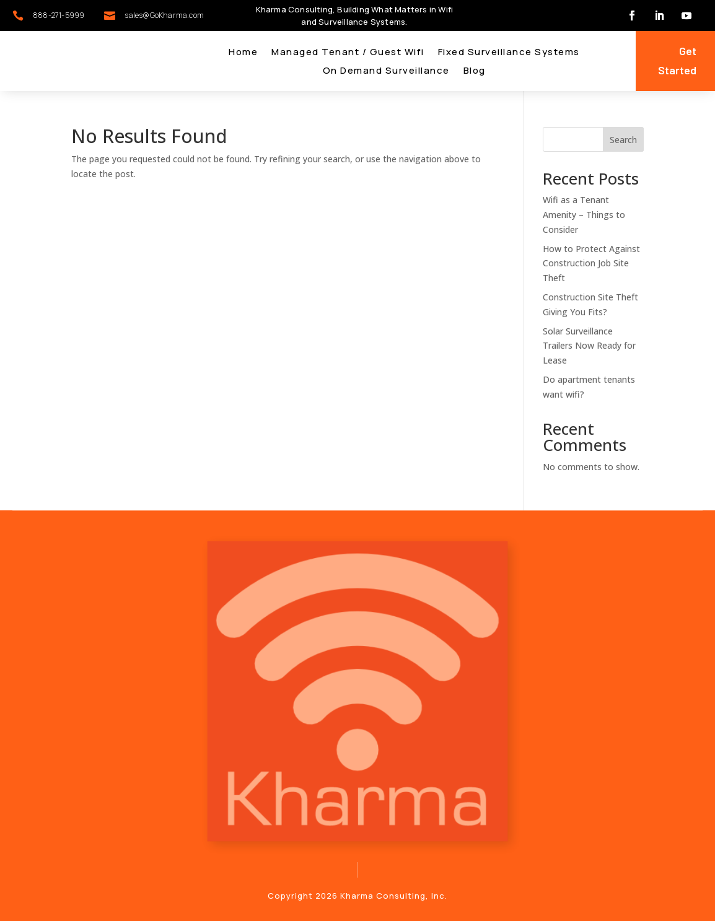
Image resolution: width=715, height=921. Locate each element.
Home (243, 53)
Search (623, 140)
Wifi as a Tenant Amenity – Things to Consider (584, 214)
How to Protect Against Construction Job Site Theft (591, 263)
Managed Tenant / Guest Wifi (347, 53)
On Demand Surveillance (386, 71)
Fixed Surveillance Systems (509, 53)
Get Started (677, 60)
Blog (474, 71)
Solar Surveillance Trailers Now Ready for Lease (589, 346)
